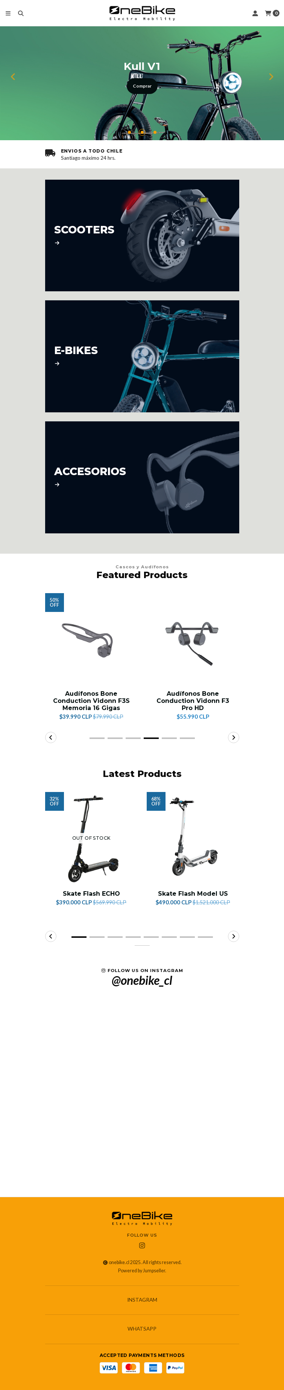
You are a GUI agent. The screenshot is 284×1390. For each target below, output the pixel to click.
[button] (129, 132)
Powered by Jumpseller (141, 1270)
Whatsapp (142, 1329)
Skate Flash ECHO (91, 893)
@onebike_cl (142, 980)
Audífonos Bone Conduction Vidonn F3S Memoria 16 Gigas (91, 701)
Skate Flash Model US (193, 893)
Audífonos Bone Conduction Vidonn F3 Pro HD (192, 701)
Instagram (142, 1300)
